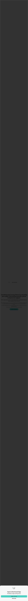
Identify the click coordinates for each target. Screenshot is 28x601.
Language (5, 4)
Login (19, 1)
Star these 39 (24, 103)
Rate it (10, 10)
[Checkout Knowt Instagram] (11, 588)
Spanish (10, 4)
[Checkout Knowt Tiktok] (8, 588)
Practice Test (16, 70)
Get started (24, 1)
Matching (23, 70)
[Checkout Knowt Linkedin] (20, 588)
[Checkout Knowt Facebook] (14, 588)
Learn (9, 70)
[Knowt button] (25, 12)
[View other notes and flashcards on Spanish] (4, 65)
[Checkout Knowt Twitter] (17, 588)
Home (2, 4)
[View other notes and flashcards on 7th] (7, 65)
